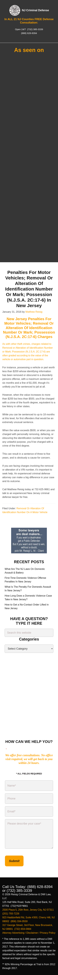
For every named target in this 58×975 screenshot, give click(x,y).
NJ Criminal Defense (35, 10)
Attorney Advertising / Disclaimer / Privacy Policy (28, 932)
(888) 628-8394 (29, 33)
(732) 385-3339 (34, 29)
